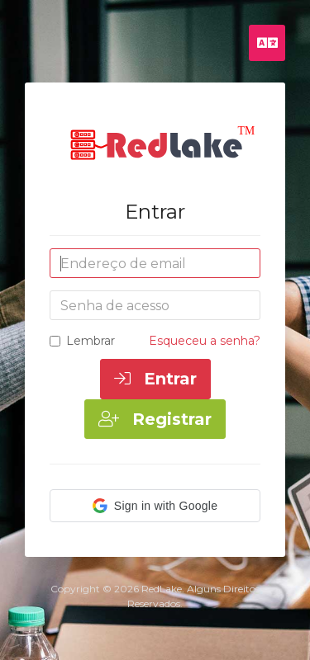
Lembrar (82, 340)
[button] (155, 505)
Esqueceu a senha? (204, 340)
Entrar (155, 379)
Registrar (155, 419)
